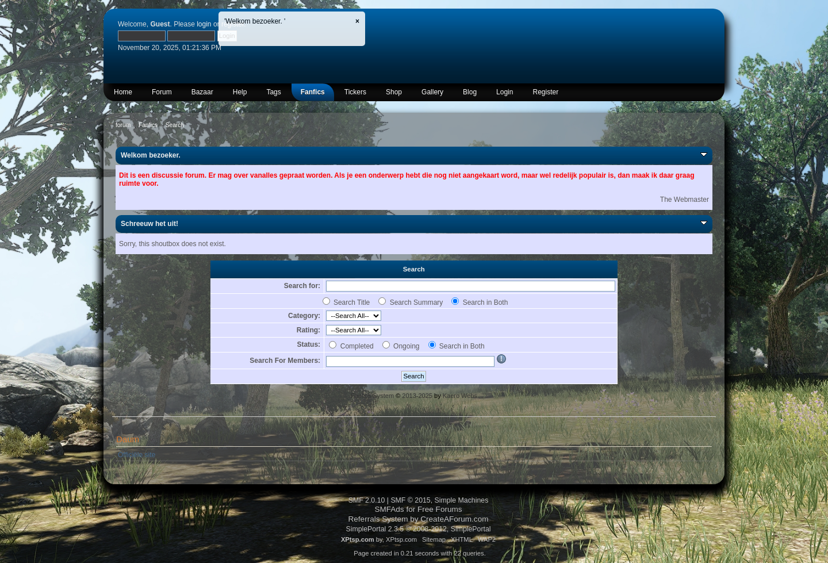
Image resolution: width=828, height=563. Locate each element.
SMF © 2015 (410, 500)
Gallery (432, 92)
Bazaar (202, 92)
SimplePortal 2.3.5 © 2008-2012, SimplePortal (418, 529)
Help (240, 92)
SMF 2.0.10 (366, 500)
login (204, 24)
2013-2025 (417, 395)
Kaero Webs (460, 395)
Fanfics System (372, 395)
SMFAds (389, 509)
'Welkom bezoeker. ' (254, 21)
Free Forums (439, 509)
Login (504, 92)
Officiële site (136, 455)
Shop (394, 92)
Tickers (355, 92)
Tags (273, 92)
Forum (162, 92)
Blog (470, 92)
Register (545, 92)
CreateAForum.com (454, 519)
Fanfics (313, 92)
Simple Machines (462, 500)
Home (123, 92)
